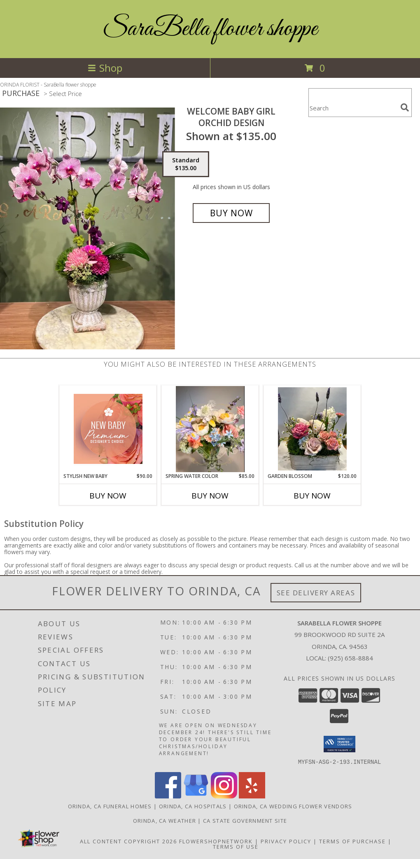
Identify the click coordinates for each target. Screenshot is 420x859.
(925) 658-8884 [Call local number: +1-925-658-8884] (350, 658)
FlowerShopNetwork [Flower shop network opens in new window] (216, 841)
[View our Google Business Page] (196, 796)
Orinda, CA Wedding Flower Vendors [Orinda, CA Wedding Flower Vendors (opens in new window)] (293, 806)
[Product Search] (353, 108)
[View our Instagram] (224, 796)
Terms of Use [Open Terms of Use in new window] (236, 846)
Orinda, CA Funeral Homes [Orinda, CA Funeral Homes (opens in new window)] (110, 806)
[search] (404, 107)
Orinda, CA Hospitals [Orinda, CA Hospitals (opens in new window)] (193, 806)
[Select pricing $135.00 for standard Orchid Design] (185, 164)
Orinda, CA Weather (164, 820)
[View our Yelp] (252, 796)
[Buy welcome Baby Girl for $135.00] (231, 213)
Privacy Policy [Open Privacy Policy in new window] (286, 841)
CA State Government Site (245, 820)
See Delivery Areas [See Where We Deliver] (316, 592)
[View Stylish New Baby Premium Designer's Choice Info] (108, 429)
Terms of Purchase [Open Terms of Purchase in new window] (352, 841)
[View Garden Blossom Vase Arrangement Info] (312, 428)
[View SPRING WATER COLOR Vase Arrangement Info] (210, 429)
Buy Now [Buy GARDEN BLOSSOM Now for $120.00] (312, 495)
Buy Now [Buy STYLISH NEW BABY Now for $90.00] (107, 495)
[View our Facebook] (168, 796)
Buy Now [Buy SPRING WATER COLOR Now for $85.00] (210, 495)
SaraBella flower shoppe (210, 29)
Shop (105, 68)
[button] (339, 744)
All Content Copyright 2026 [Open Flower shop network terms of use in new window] (128, 841)
